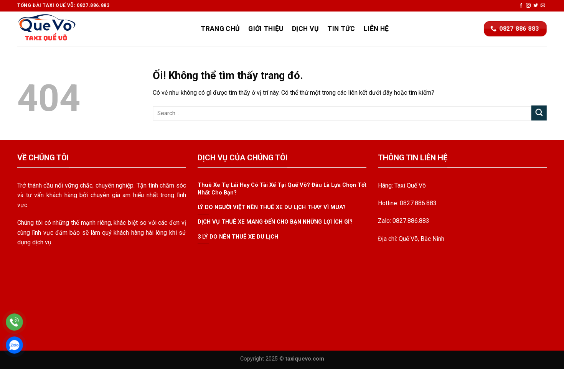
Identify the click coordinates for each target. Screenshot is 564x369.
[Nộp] (539, 112)
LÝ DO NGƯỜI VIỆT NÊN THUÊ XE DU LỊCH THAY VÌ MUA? (272, 207)
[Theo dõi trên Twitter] (535, 5)
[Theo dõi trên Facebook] (521, 5)
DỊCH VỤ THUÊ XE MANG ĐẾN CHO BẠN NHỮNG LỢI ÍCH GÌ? (275, 222)
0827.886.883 (418, 203)
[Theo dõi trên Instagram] (528, 5)
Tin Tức (341, 29)
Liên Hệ (376, 29)
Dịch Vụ (305, 29)
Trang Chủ (220, 29)
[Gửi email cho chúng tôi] (543, 5)
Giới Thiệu (266, 29)
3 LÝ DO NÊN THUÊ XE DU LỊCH (238, 236)
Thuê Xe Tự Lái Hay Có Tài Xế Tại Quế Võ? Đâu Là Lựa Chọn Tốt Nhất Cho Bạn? (282, 189)
